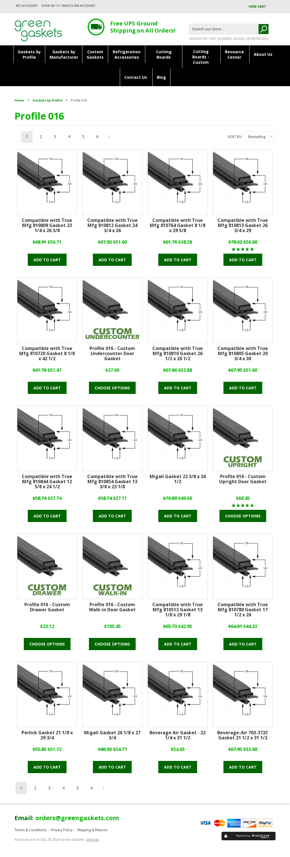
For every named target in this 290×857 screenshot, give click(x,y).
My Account (27, 5)
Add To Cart (47, 259)
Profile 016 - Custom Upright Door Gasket (242, 479)
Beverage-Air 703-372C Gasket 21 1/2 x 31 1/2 (242, 735)
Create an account (78, 5)
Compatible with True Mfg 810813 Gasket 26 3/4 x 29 (243, 226)
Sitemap (92, 839)
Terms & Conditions (30, 830)
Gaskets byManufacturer (64, 54)
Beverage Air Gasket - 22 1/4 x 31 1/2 (178, 735)
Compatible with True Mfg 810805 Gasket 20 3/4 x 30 (243, 354)
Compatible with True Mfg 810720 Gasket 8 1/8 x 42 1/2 (47, 354)
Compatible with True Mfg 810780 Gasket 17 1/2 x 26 (243, 610)
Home (19, 100)
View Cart (258, 6)
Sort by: (235, 136)
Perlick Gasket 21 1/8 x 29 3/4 (47, 735)
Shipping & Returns (92, 830)
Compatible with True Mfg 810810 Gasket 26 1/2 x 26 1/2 (177, 354)
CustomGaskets (95, 54)
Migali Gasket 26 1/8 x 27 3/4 (112, 735)
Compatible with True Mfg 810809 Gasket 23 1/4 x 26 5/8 (47, 226)
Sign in (48, 5)
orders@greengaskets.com (77, 817)
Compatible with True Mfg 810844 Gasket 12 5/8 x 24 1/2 (47, 482)
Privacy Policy (61, 830)
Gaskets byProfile (29, 54)
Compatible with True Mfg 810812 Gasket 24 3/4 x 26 (112, 226)
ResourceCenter (234, 54)
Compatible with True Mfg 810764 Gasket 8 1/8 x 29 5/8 (177, 226)
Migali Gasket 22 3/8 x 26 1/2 (178, 479)
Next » (109, 137)
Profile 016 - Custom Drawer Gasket (47, 607)
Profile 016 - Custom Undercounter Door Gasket (112, 354)
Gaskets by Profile (47, 100)
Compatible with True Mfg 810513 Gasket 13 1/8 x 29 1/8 (177, 610)
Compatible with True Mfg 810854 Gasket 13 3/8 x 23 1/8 (112, 482)
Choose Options (112, 388)
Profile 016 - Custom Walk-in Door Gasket (112, 607)
